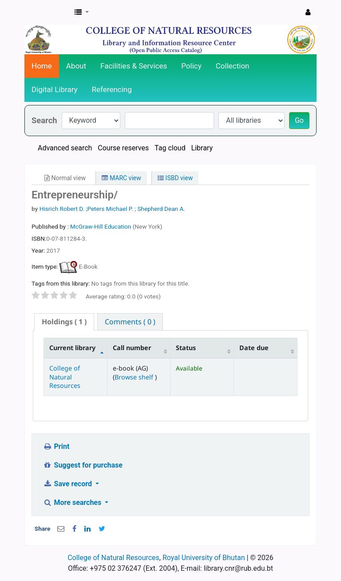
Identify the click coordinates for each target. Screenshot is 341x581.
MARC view (121, 178)
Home (42, 65)
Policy (191, 65)
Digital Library (55, 89)
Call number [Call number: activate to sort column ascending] (132, 347)
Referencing (112, 89)
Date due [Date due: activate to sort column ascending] (254, 347)
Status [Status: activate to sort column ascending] (186, 347)
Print (56, 446)
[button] (81, 12)
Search (44, 120)
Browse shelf (135, 377)
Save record (68, 484)
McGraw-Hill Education (101, 226)
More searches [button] (73, 502)
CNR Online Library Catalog (47, 12)
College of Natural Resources (64, 377)
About (76, 65)
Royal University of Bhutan (204, 557)
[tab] (64, 322)
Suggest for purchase (83, 465)
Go (299, 120)
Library (202, 148)
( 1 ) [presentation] (64, 322)
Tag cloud (170, 148)
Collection (233, 65)
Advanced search (65, 148)
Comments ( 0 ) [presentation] (130, 322)
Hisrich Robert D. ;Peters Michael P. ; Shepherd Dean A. (112, 208)
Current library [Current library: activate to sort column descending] (72, 347)
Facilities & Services (133, 65)
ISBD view (175, 178)
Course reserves (123, 148)
